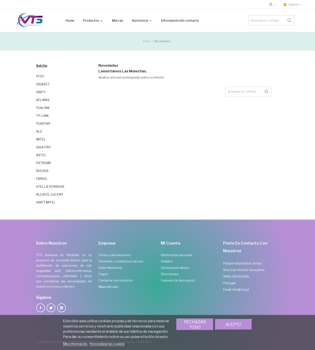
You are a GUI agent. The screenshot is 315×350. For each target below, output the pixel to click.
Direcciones (169, 274)
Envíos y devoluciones (114, 255)
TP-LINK (42, 115)
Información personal (176, 255)
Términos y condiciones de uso (120, 261)
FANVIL (41, 178)
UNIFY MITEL (46, 202)
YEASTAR (43, 123)
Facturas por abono (175, 268)
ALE (39, 131)
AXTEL (41, 155)
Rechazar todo (195, 324)
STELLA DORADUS (50, 186)
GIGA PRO (43, 147)
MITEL (41, 139)
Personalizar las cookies (107, 344)
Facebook (40, 307)
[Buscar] (271, 20)
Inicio (41, 66)
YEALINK (43, 108)
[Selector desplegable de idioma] (292, 4)
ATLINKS (42, 100)
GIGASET (42, 84)
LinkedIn (61, 307)
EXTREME (43, 163)
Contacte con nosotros (115, 280)
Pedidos (167, 261)
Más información (75, 344)
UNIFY (40, 92)
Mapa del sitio (108, 287)
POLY (40, 76)
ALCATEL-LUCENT (49, 194)
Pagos (103, 274)
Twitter (51, 307)
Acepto (234, 324)
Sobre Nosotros (110, 268)
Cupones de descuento (178, 280)
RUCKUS (42, 171)
